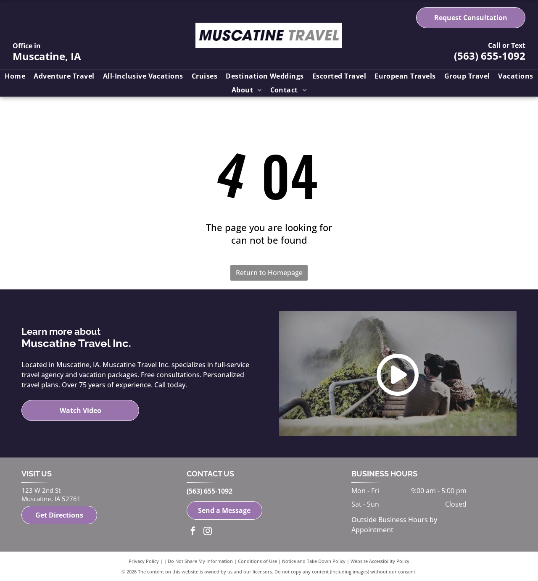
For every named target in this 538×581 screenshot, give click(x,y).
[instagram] (207, 532)
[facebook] (193, 532)
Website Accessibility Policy (380, 561)
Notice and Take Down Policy (313, 561)
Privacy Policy (144, 561)
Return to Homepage (269, 272)
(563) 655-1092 (489, 56)
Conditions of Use (257, 561)
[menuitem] (14, 76)
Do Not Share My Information (200, 561)
